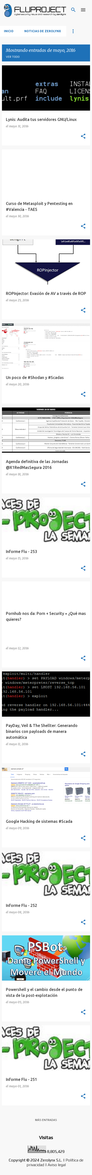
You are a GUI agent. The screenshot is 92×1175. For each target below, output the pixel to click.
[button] (83, 136)
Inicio (8, 31)
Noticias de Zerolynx (42, 31)
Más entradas (46, 1120)
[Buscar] (73, 10)
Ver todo (13, 56)
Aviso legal (57, 1164)
